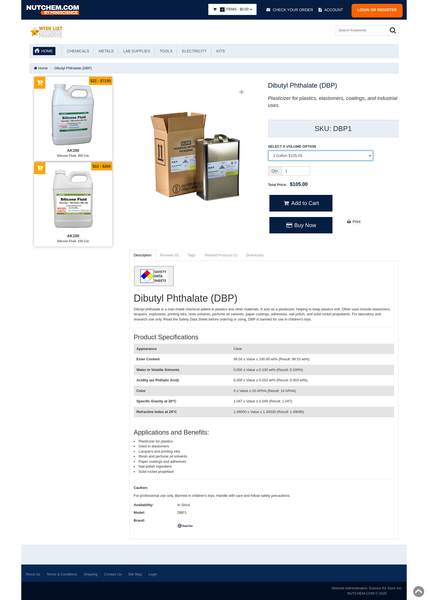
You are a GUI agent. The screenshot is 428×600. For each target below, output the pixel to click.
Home (47, 51)
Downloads (255, 255)
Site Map (135, 574)
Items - (232, 9)
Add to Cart (301, 203)
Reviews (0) (169, 255)
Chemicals (77, 51)
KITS (219, 51)
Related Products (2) (221, 255)
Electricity (193, 51)
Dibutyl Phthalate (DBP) (73, 68)
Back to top (419, 591)
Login (152, 574)
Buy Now (301, 225)
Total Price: (288, 184)
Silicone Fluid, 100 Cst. (73, 241)
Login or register (377, 10)
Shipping (91, 574)
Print (354, 221)
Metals (105, 51)
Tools (165, 51)
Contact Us (112, 574)
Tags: (192, 255)
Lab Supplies (135, 51)
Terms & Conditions (62, 574)
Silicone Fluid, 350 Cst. (73, 155)
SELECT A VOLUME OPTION (292, 146)
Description (142, 255)
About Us (32, 574)
